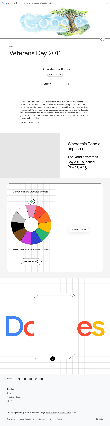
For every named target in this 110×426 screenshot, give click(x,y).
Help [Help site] (99, 419)
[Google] (11, 419)
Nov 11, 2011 (77, 167)
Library (27, 3)
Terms (59, 419)
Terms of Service (65, 413)
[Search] (107, 3)
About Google (25, 419)
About (51, 3)
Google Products (39, 419)
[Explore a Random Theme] (55, 84)
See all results (78, 229)
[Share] (102, 38)
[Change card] (52, 358)
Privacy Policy (51, 413)
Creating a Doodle (39, 3)
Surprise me (31, 261)
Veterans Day (55, 74)
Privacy (51, 419)
